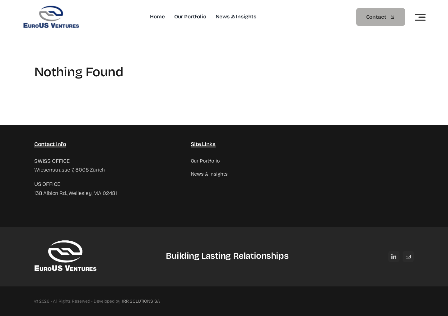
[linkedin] (393, 250)
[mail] (408, 250)
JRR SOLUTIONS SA (141, 295)
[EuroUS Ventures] (57, 7)
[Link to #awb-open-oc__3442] (420, 17)
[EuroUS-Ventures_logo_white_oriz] (65, 233)
